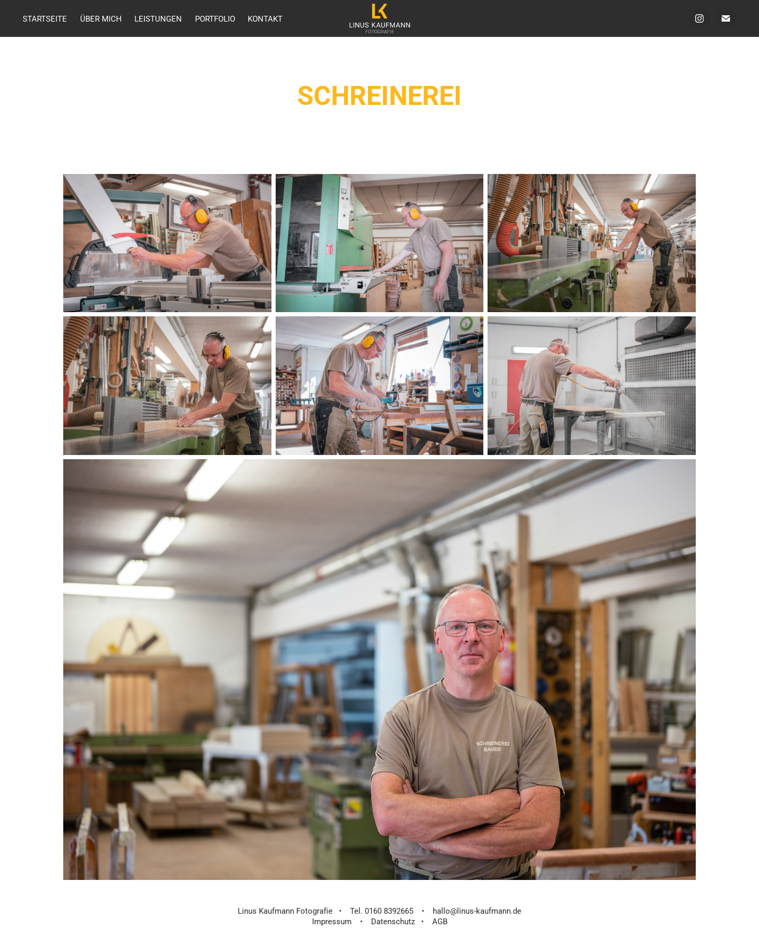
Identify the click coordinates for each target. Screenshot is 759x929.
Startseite (45, 18)
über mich (101, 18)
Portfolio (215, 18)
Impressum (332, 921)
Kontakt (265, 18)
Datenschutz (393, 921)
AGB (439, 921)
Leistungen (158, 18)
